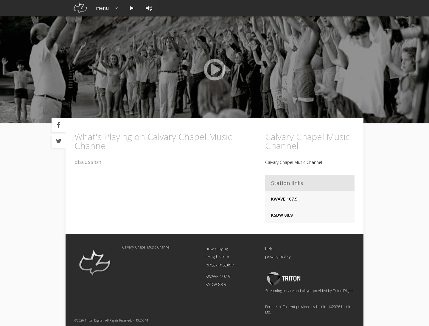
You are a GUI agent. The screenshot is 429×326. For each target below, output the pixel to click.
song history (217, 257)
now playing (217, 249)
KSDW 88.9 (282, 215)
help (269, 249)
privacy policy (277, 257)
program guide (220, 265)
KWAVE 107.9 (284, 199)
